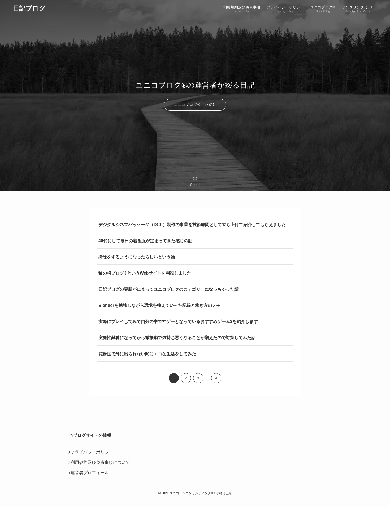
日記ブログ (29, 8)
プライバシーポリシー (94, 453)
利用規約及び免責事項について (102, 466)
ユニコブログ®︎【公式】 (195, 104)
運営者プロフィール (92, 478)
